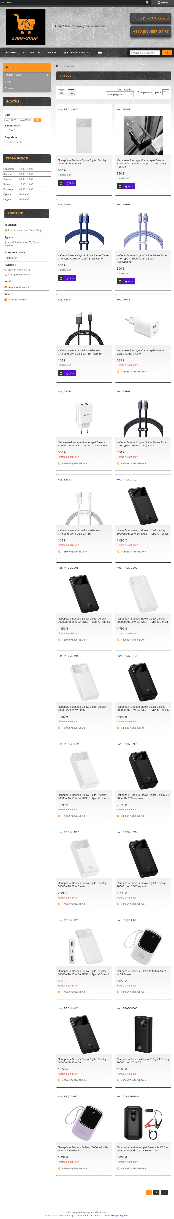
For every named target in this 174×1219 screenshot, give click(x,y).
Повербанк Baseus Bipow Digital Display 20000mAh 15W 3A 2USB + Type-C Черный (84, 620)
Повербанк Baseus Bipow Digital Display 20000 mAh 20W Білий (82, 708)
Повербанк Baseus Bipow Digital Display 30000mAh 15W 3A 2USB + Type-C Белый (83, 796)
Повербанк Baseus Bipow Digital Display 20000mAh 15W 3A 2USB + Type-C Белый (142, 620)
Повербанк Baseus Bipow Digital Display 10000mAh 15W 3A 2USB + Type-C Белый (83, 972)
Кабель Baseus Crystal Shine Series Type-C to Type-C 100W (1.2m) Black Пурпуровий (142, 258)
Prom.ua (104, 1212)
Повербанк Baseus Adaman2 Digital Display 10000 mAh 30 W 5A (143, 1061)
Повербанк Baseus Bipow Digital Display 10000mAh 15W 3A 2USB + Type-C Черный (143, 532)
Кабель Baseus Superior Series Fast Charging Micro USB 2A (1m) (79, 532)
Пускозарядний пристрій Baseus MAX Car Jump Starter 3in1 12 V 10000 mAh (142, 1149)
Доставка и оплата (77, 52)
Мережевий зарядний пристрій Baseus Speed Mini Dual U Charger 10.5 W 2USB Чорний (141, 163)
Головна (10, 52)
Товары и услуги (13, 74)
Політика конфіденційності (116, 1215)
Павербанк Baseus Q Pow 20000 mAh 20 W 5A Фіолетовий (83, 1149)
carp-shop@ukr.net (18, 287)
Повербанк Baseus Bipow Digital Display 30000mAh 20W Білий (82, 884)
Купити (70, 182)
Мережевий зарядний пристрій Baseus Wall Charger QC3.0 (140, 352)
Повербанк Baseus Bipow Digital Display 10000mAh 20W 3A (82, 162)
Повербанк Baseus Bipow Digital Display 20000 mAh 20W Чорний (141, 884)
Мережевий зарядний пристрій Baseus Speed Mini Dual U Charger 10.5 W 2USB (82, 444)
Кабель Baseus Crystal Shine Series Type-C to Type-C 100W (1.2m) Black (142, 444)
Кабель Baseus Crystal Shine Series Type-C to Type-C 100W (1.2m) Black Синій (83, 257)
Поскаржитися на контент (88, 1215)
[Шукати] (167, 52)
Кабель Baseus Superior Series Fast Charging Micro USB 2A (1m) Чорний (80, 352)
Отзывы (8, 88)
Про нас (51, 52)
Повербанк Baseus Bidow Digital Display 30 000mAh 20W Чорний (143, 796)
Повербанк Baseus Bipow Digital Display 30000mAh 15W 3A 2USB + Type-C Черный (143, 708)
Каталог (28, 52)
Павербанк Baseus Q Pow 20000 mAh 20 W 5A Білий (142, 972)
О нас (7, 81)
